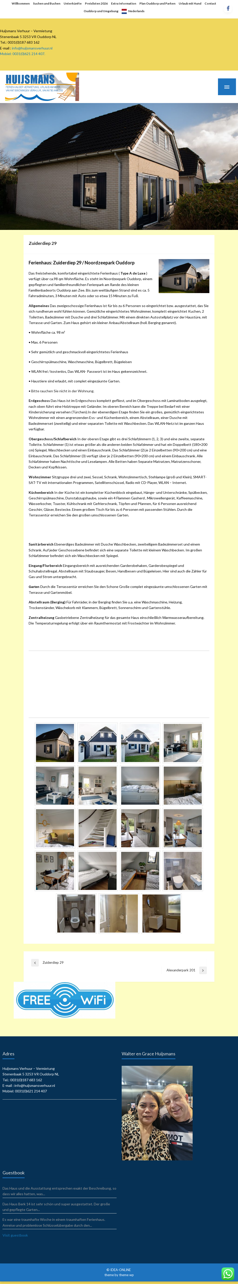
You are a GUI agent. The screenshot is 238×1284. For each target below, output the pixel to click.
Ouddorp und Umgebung (101, 11)
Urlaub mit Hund (190, 3)
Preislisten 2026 (96, 3)
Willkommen (21, 3)
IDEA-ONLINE (121, 1270)
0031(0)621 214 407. (28, 54)
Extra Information (123, 3)
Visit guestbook (15, 1235)
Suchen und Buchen (46, 3)
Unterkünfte (73, 3)
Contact (210, 3)
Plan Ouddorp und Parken (157, 3)
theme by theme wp (119, 1275)
